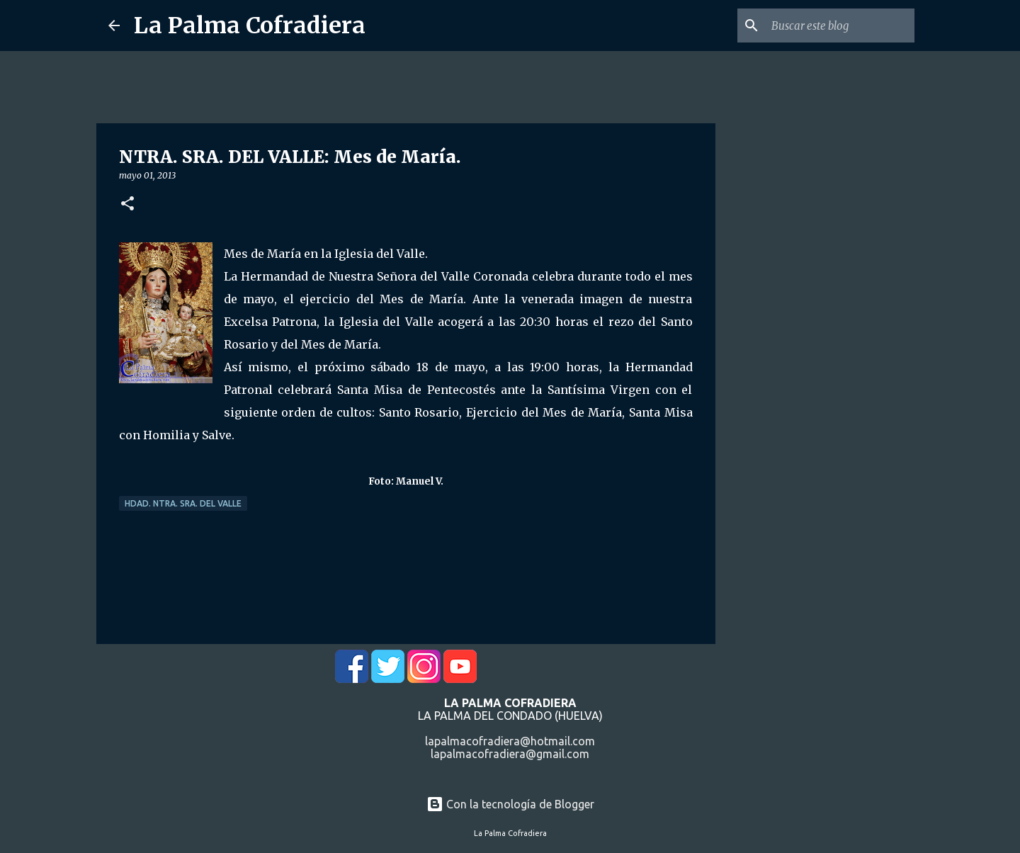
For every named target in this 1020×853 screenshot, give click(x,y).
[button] (127, 204)
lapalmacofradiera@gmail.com (510, 753)
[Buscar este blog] (840, 26)
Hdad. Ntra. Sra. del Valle (183, 503)
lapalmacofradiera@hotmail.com (510, 741)
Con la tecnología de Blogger (510, 804)
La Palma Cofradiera (250, 25)
